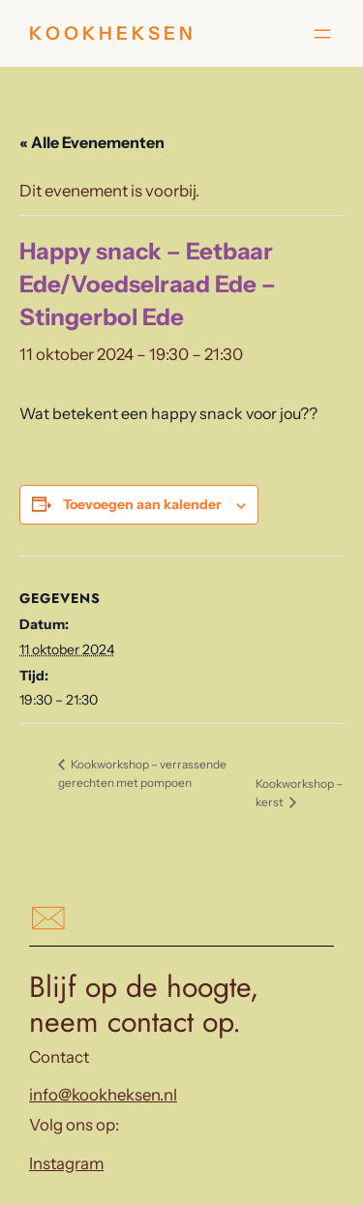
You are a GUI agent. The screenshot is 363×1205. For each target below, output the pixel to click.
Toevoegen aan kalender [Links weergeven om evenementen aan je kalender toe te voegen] (142, 504)
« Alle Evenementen (92, 142)
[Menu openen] (322, 33)
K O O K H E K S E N (111, 33)
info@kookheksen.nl (103, 1094)
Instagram (66, 1163)
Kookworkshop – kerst (299, 792)
